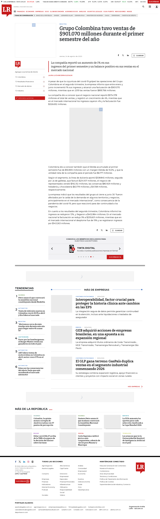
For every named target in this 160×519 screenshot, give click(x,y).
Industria (21, 321)
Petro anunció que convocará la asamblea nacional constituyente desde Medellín (31, 300)
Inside (80, 484)
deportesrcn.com (21, 512)
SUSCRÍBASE (154, 2)
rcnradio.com (78, 510)
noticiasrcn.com (91, 510)
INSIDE (129, 11)
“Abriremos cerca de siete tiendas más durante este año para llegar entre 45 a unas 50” (31, 327)
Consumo (45, 474)
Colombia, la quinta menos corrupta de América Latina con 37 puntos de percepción (44, 421)
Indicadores (46, 484)
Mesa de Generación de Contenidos (113, 466)
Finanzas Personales (67, 482)
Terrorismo (115, 15)
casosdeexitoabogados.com (25, 510)
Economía (81, 474)
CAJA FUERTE (108, 11)
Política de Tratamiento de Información (114, 479)
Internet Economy (48, 487)
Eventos (81, 479)
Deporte (125, 416)
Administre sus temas (24, 98)
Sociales (45, 495)
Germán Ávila (79, 15)
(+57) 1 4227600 (21, 474)
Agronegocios (47, 466)
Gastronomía (23, 337)
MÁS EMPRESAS (134, 386)
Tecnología (126, 433)
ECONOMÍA (30, 11)
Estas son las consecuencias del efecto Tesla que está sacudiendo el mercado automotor (30, 371)
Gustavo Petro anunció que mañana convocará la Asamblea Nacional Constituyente (88, 421)
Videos (62, 495)
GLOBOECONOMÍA (57, 11)
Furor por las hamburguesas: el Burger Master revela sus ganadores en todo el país (31, 342)
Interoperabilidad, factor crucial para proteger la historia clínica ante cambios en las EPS (108, 303)
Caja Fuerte (64, 468)
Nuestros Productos (107, 468)
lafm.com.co (103, 510)
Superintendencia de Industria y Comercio (115, 484)
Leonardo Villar (67, 15)
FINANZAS (21, 11)
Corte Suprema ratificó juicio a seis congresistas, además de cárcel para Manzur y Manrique (89, 440)
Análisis (80, 466)
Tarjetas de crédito (129, 15)
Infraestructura (65, 484)
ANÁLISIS (82, 11)
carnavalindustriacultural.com (48, 510)
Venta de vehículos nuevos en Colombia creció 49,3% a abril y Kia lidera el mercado (31, 313)
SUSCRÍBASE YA (115, 257)
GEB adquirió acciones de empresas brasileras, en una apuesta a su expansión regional (104, 334)
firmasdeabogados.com (77, 507)
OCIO (47, 11)
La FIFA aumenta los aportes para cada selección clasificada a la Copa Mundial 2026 (132, 421)
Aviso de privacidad (107, 474)
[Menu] (15, 11)
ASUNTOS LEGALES (94, 11)
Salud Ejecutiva (83, 490)
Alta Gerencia (65, 466)
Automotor (22, 308)
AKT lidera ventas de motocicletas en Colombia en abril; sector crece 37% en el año (31, 356)
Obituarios (63, 487)
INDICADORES (120, 11)
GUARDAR (138, 55)
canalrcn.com (66, 510)
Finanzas (45, 482)
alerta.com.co (115, 510)
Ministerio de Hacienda (95, 15)
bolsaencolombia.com (96, 507)
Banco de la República (44, 15)
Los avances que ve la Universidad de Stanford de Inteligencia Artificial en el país (133, 439)
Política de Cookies (107, 482)
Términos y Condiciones (108, 476)
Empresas (45, 479)
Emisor (56, 15)
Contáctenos (104, 471)
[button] (51, 249)
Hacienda (21, 295)
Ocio (80, 487)
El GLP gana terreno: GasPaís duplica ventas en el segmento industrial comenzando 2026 (104, 365)
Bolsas (36, 433)
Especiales (64, 479)
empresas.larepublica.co (57, 507)
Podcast (45, 490)
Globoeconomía (84, 482)
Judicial (81, 433)
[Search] (143, 7)
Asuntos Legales (48, 468)
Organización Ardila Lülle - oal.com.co (137, 507)
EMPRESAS (39, 11)
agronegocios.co (40, 507)
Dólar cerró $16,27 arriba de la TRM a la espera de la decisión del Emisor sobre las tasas (45, 439)
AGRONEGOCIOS (71, 11)
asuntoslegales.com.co (23, 507)
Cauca (107, 15)
